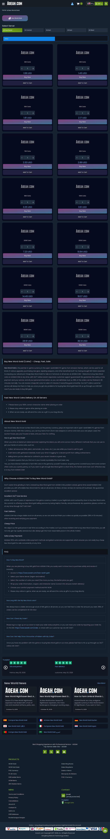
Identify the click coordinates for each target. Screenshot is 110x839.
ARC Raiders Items (15, 784)
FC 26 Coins (13, 774)
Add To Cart (27, 83)
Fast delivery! (60, 666)
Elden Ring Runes (67, 764)
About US (12, 804)
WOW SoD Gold (14, 767)
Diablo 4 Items (66, 770)
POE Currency (13, 770)
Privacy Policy (13, 798)
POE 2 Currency (66, 777)
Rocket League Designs (17, 818)
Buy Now (27, 77)
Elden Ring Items (67, 767)
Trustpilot (6, 660)
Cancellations (13, 801)
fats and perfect (16, 666)
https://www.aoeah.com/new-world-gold (34, 573)
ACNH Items (13, 781)
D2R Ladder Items (15, 777)
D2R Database (14, 814)
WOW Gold (12, 764)
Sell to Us (12, 811)
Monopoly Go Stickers (69, 774)
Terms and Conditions (16, 794)
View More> (101, 683)
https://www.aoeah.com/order (26, 628)
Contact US (12, 808)
